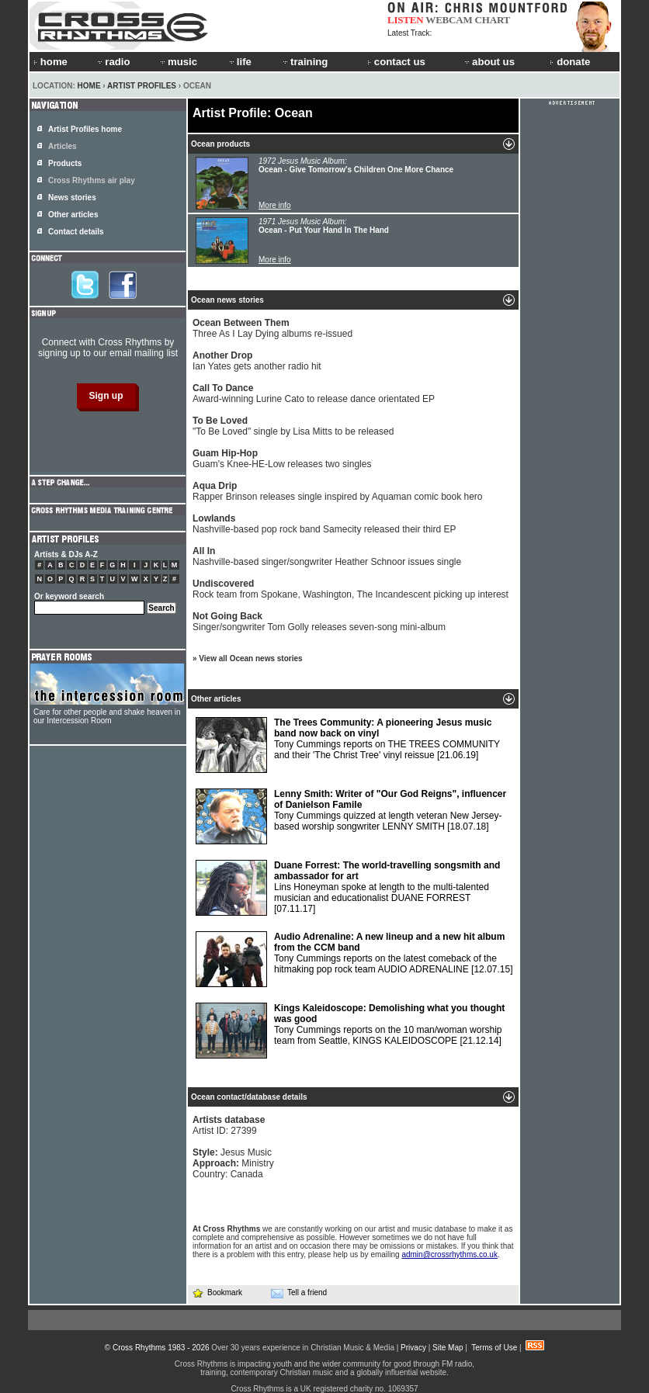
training (304, 62)
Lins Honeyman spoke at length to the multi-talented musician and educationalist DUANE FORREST (348, 888)
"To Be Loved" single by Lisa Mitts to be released (293, 426)
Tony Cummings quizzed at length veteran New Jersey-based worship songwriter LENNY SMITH (351, 816)
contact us (396, 62)
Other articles (73, 214)
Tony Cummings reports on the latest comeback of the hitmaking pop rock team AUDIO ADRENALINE (354, 959)
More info (275, 205)
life (239, 62)
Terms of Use (494, 1347)
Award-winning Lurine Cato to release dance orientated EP (314, 393)
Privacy (413, 1347)
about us (489, 62)
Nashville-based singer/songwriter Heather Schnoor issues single (327, 556)
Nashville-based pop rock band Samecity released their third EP (324, 524)
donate (570, 62)
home (50, 62)
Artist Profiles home (85, 129)
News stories (72, 197)
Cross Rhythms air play (91, 180)
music (177, 62)
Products (65, 163)
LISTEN (405, 20)
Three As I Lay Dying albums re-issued (272, 328)
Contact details (76, 231)
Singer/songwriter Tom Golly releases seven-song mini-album (319, 621)
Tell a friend (299, 1292)
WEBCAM (448, 20)
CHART (493, 20)
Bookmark (217, 1292)
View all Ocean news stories (250, 658)
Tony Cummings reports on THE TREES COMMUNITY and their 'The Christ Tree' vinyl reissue (348, 745)
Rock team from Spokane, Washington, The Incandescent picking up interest (350, 589)
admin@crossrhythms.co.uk (449, 1254)
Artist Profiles (141, 85)
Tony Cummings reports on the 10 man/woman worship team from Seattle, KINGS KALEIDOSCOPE (350, 1031)
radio (112, 62)
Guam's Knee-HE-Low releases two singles (282, 459)
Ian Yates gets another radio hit (257, 361)
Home (89, 85)
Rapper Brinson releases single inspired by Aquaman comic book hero (338, 491)
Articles (62, 146)
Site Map (447, 1347)
